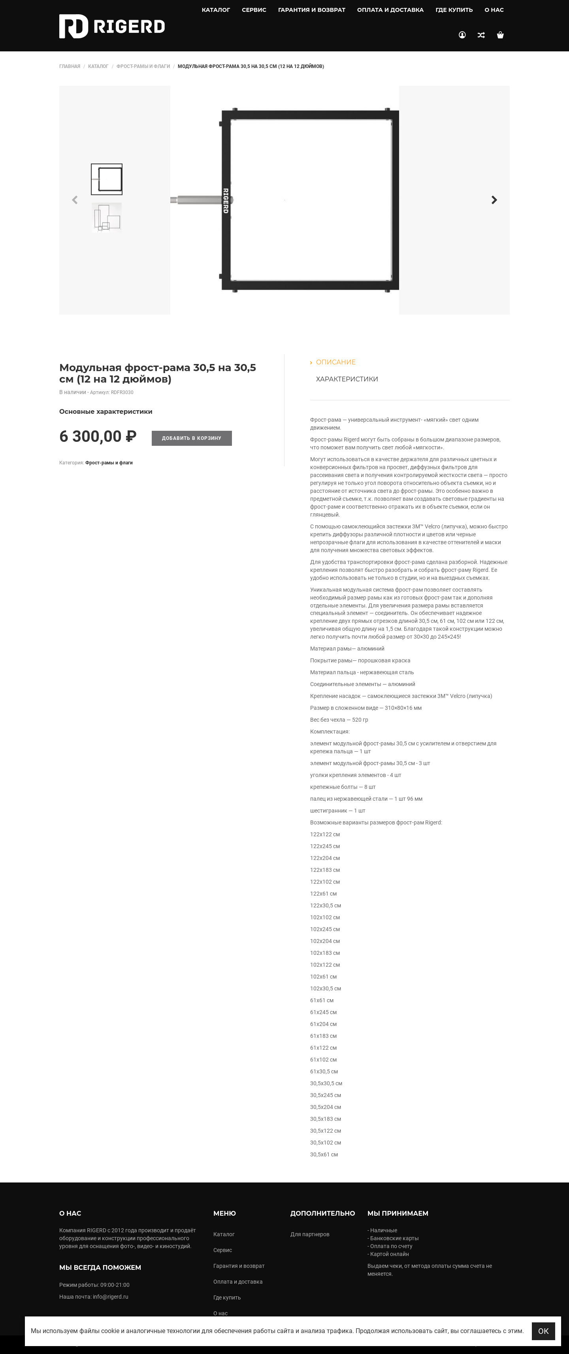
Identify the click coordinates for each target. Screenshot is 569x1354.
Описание (336, 362)
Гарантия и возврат (311, 9)
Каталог (216, 9)
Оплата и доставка (390, 9)
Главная (69, 66)
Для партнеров (310, 1234)
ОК (543, 1331)
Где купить (454, 9)
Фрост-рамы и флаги (143, 66)
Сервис (254, 9)
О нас (494, 9)
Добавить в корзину (192, 438)
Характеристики (347, 379)
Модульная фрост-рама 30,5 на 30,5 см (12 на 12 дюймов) (157, 373)
